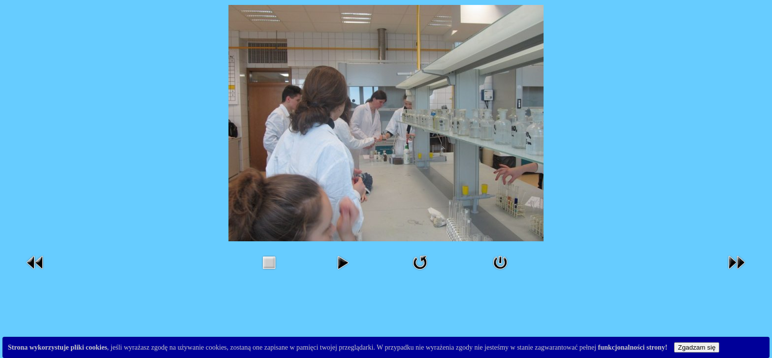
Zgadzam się (696, 347)
